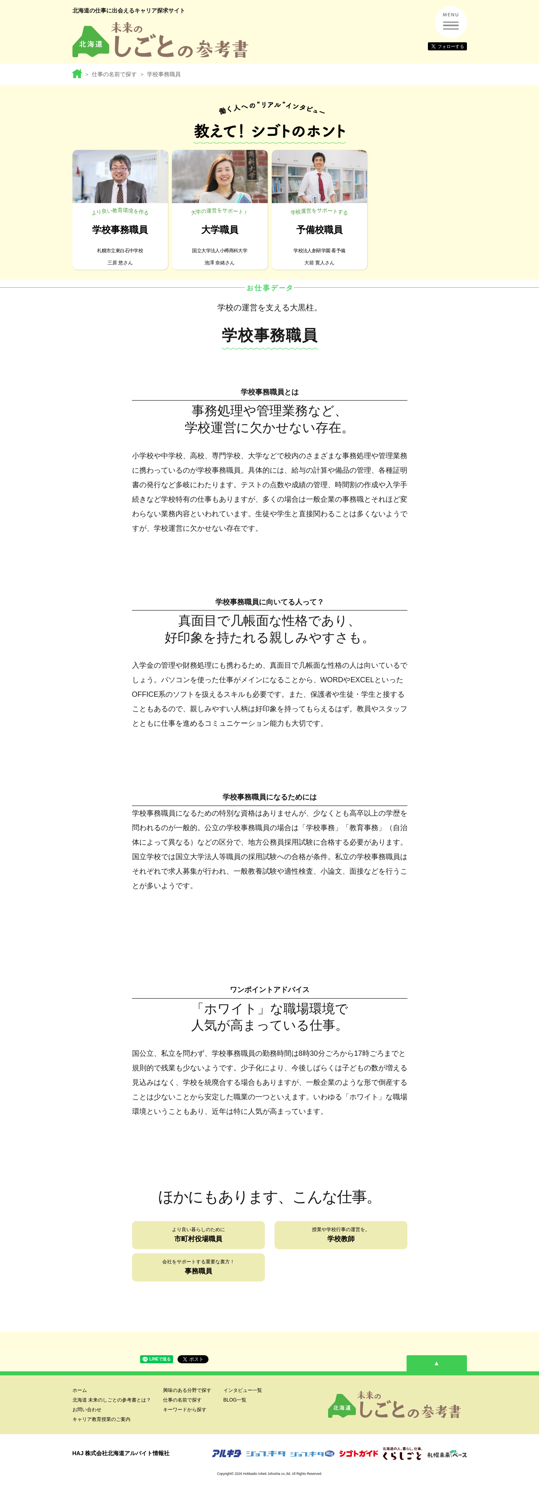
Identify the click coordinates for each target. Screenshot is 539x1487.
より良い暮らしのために (198, 1236)
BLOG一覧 (234, 1400)
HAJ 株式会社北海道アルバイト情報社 (121, 1453)
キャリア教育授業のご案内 (101, 1419)
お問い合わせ (86, 1409)
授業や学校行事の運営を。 (341, 1236)
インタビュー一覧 (242, 1390)
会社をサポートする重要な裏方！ (198, 1268)
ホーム (79, 1390)
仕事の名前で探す (114, 74)
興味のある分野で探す (187, 1390)
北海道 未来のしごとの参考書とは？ (111, 1400)
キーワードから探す (185, 1409)
